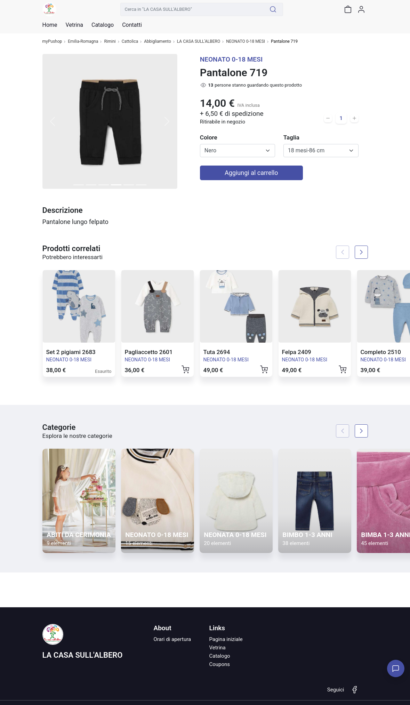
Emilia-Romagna (83, 41)
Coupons (219, 664)
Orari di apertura (172, 639)
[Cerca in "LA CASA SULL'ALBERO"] (192, 9)
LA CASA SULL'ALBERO (198, 41)
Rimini (109, 41)
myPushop (52, 41)
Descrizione (62, 210)
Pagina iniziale (225, 639)
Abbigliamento (157, 41)
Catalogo (102, 25)
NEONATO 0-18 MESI (245, 41)
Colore (208, 137)
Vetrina (217, 647)
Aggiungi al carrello (251, 172)
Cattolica (130, 41)
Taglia (291, 137)
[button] (52, 121)
